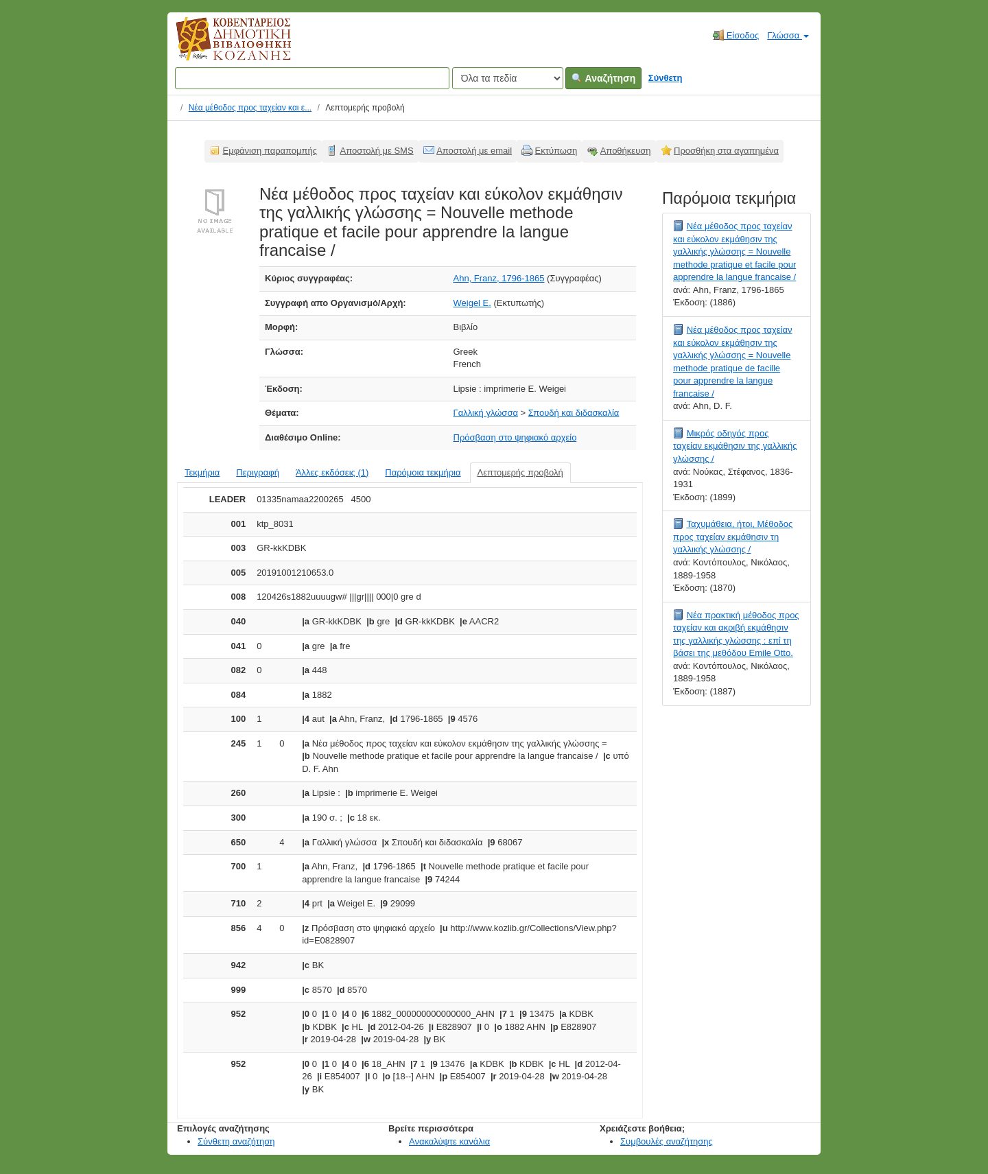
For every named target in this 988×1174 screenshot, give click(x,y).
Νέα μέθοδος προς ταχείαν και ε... (250, 108)
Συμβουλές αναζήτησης (666, 1141)
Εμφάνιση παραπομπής (270, 150)
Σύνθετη (665, 78)
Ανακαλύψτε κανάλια (449, 1141)
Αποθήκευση (625, 150)
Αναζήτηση (603, 78)
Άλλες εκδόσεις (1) (332, 472)
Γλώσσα (788, 35)
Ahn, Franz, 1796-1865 (499, 278)
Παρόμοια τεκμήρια (422, 472)
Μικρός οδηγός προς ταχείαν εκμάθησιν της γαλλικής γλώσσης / (735, 446)
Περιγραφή (257, 472)
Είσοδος (736, 35)
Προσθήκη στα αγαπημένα (726, 150)
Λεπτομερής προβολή (520, 472)
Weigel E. (472, 303)
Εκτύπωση (556, 150)
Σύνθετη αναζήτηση (236, 1141)
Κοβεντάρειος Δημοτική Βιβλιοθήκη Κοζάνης (220, 47)
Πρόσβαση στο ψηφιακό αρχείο (515, 437)
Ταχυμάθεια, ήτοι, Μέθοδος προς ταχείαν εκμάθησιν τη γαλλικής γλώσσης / (732, 536)
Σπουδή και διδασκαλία (574, 413)
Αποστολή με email (474, 150)
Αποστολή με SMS (377, 150)
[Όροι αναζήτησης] (312, 78)
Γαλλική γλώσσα (486, 413)
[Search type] (507, 78)
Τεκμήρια (202, 472)
